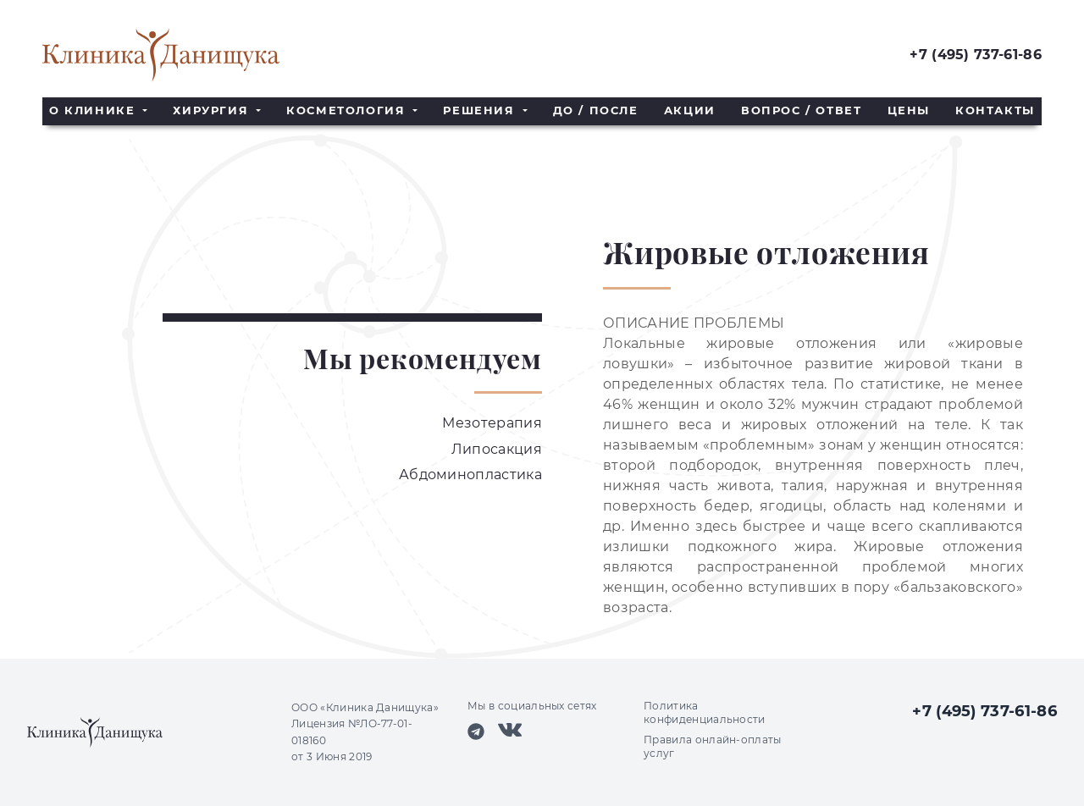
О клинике (94, 110)
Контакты (995, 110)
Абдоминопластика (470, 474)
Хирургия (212, 110)
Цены (909, 110)
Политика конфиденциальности (705, 712)
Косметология (348, 110)
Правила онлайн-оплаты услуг (713, 746)
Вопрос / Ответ (801, 110)
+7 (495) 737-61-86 (976, 55)
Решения (481, 110)
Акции (690, 110)
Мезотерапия (492, 423)
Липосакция (496, 449)
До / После (596, 110)
